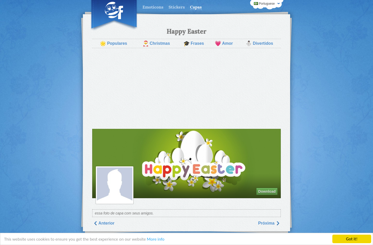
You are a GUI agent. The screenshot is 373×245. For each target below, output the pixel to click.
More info (155, 239)
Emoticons (152, 7)
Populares (113, 43)
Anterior (103, 223)
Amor (224, 43)
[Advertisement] (186, 88)
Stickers (177, 7)
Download (267, 191)
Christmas (156, 43)
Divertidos (259, 43)
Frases (193, 43)
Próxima (269, 223)
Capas (196, 7)
